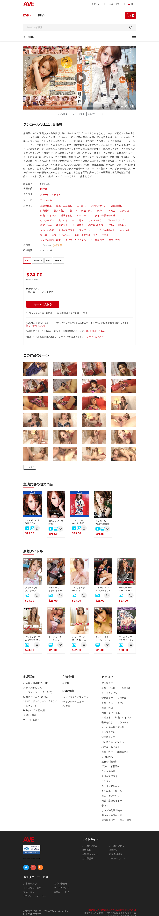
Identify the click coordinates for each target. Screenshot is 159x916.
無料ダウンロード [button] (95, 114)
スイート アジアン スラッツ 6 (102, 585)
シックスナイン (98, 202)
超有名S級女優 (95, 221)
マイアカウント (62, 883)
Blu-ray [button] (38, 256)
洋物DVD (86, 845)
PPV (40, 15)
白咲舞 (43, 188)
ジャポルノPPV (116, 841)
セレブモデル (47, 216)
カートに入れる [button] (43, 300)
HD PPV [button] (58, 256)
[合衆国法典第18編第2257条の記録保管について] (112, 905)
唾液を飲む (66, 212)
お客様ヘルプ (115, 4)
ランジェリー (86, 226)
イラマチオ (82, 212)
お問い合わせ (60, 879)
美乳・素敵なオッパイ (85, 231)
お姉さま (124, 207)
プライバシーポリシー (34, 891)
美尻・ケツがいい (61, 231)
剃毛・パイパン (48, 212)
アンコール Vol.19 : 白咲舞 (102, 518)
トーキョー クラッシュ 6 (55, 634)
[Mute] (126, 106)
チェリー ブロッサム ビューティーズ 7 (102, 634)
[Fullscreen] (131, 106)
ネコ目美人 (78, 221)
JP (131, 4)
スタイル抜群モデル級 (104, 212)
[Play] (79, 77)
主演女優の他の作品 (38, 479)
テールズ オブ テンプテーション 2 (126, 634)
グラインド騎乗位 (117, 221)
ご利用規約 (87, 854)
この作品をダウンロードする (72, 308)
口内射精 (44, 207)
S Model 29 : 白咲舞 (56, 518)
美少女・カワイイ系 (75, 236)
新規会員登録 (116, 849)
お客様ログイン (90, 849)
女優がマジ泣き (66, 226)
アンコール (46, 197)
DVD (26, 15)
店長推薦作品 (97, 236)
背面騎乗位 (116, 202)
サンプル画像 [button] (61, 114)
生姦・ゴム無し (64, 202)
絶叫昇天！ (62, 221)
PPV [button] (48, 256)
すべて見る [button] (30, 462)
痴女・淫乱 (114, 236)
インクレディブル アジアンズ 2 (32, 634)
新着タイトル (33, 547)
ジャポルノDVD (90, 841)
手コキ (105, 231)
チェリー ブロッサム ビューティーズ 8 (55, 585)
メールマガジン (117, 854)
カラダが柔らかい (106, 226)
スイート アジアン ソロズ (31, 585)
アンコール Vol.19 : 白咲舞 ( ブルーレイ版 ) (79, 517)
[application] (79, 78)
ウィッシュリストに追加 (39, 308)
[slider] (70, 106)
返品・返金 (29, 887)
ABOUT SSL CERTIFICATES (31, 854)
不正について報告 (32, 883)
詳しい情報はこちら (35, 321)
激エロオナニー (66, 216)
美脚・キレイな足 (106, 207)
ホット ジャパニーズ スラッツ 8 (78, 634)
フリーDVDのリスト (93, 332)
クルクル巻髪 (47, 226)
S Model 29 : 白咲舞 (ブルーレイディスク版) (32, 517)
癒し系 (43, 231)
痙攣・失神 (46, 221)
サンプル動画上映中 (50, 236)
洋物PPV (113, 845)
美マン (73, 207)
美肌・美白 (87, 207)
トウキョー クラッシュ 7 (78, 585)
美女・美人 (59, 207)
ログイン (97, 4)
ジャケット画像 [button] (77, 114)
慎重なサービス (62, 887)
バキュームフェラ (115, 216)
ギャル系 (124, 226)
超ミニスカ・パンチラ (90, 216)
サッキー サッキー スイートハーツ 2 (125, 585)
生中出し (81, 202)
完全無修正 (46, 202)
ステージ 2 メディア (50, 193)
